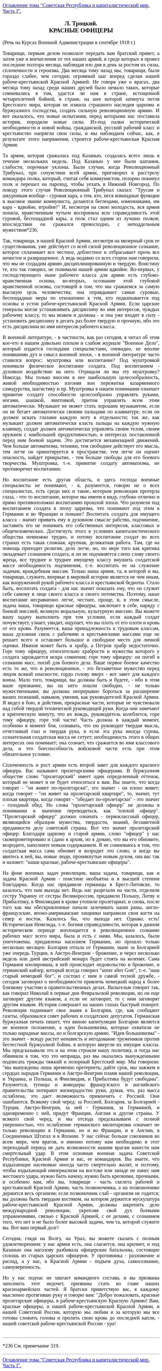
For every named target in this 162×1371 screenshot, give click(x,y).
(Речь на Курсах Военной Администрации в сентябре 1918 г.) (81, 697)
